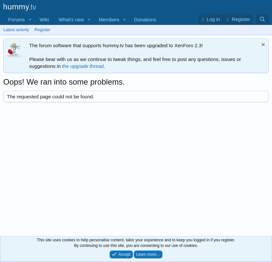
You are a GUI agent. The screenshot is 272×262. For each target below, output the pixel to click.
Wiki (44, 19)
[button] (30, 19)
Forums (16, 19)
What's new (71, 19)
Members (109, 19)
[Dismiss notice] (262, 45)
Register (42, 29)
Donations (145, 19)
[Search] (262, 19)
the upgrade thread (83, 66)
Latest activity (16, 29)
